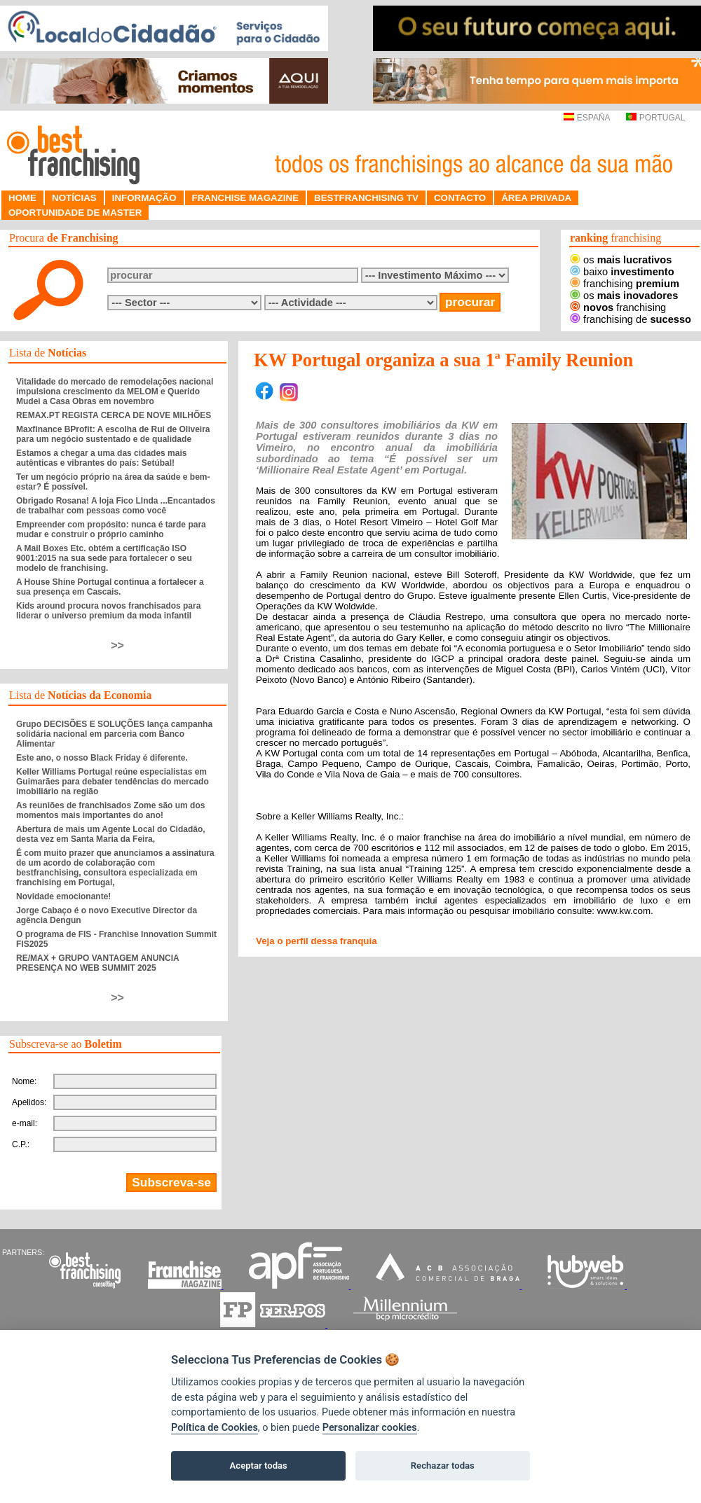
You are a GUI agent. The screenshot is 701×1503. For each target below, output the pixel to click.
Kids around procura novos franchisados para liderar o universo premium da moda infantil (108, 611)
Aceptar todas (258, 1465)
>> (117, 645)
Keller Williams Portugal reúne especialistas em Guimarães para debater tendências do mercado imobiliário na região (112, 781)
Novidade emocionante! (63, 896)
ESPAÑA (586, 118)
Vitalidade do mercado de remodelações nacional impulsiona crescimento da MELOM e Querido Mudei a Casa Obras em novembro (114, 391)
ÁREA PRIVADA (536, 198)
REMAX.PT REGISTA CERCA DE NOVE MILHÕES (113, 415)
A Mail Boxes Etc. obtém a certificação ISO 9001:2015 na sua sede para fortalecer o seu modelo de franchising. (104, 558)
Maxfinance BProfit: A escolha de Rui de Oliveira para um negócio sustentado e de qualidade (113, 434)
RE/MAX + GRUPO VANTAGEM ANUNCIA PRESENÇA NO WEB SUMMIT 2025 (97, 963)
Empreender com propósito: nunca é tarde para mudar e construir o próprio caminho (111, 529)
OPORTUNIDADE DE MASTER (75, 212)
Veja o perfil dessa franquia (316, 941)
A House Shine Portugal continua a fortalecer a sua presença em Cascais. (110, 587)
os (621, 259)
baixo (622, 271)
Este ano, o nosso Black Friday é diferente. (102, 758)
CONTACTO (460, 198)
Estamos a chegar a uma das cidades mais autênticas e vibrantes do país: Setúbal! (101, 458)
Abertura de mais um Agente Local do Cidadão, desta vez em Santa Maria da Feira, (110, 834)
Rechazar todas (443, 1465)
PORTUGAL (655, 118)
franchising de (630, 319)
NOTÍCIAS (74, 198)
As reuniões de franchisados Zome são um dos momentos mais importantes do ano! (110, 810)
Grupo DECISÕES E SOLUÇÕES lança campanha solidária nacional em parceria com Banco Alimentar (114, 734)
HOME (22, 198)
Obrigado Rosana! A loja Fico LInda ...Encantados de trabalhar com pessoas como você (115, 505)
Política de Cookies (214, 1428)
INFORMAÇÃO (144, 198)
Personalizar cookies (369, 1428)
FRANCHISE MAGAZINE (245, 198)
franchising (624, 283)
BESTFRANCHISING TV (366, 198)
